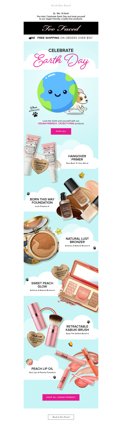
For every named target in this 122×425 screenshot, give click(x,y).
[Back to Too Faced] (61, 417)
